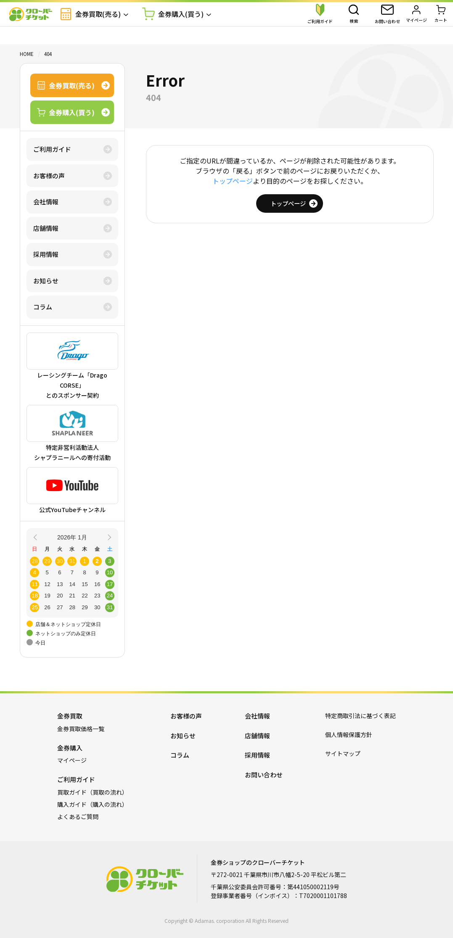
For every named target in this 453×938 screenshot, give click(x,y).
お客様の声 (49, 175)
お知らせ (45, 280)
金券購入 (69, 747)
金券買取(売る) (104, 23)
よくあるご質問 (77, 816)
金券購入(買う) (187, 23)
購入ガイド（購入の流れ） (92, 804)
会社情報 (45, 201)
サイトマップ (342, 753)
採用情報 (45, 254)
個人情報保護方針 (348, 734)
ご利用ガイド (52, 149)
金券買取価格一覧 (80, 728)
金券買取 (69, 715)
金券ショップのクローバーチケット (38, 23)
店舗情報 (45, 228)
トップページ (232, 181)
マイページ (72, 760)
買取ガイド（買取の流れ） (92, 792)
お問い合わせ (264, 774)
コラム (42, 306)
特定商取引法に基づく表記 (360, 715)
